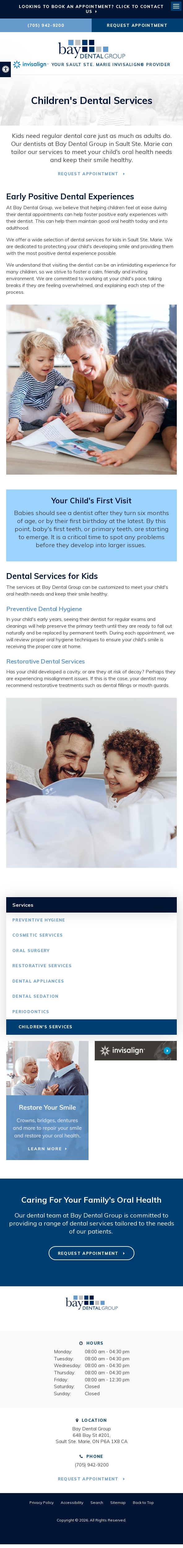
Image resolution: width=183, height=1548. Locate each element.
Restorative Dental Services (45, 664)
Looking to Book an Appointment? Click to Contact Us (91, 9)
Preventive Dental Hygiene (44, 612)
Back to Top (143, 1506)
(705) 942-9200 (46, 25)
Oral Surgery (31, 953)
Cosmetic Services (37, 938)
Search (96, 1506)
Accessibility (72, 1506)
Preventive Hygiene (38, 923)
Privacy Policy (41, 1506)
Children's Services (46, 1030)
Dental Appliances (38, 984)
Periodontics (31, 1015)
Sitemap (118, 1506)
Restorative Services (42, 969)
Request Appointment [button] (137, 25)
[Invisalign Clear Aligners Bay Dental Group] (136, 1054)
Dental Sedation (35, 999)
